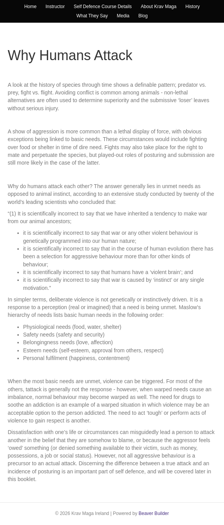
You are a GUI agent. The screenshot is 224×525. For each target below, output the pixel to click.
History (193, 6)
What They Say (92, 16)
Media (123, 16)
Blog (143, 16)
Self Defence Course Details (103, 6)
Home (30, 6)
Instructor (55, 6)
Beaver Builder (154, 513)
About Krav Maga (159, 6)
